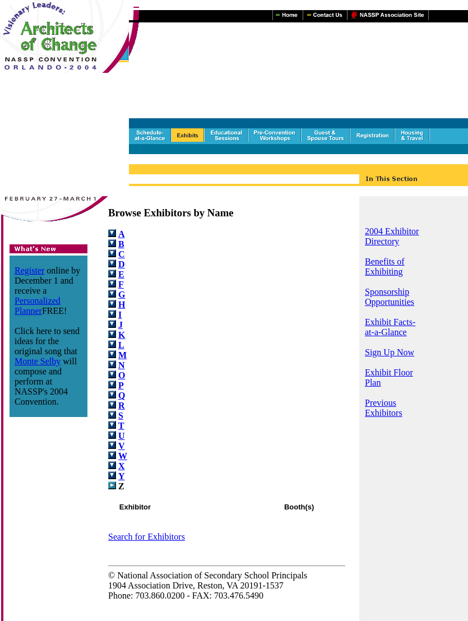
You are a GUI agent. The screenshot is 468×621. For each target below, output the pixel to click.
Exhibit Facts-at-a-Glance (390, 327)
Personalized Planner (38, 306)
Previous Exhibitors (383, 408)
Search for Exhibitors (146, 536)
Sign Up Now (389, 352)
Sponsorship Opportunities (389, 297)
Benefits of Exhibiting (385, 266)
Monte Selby (38, 361)
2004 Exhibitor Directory (392, 236)
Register (29, 270)
